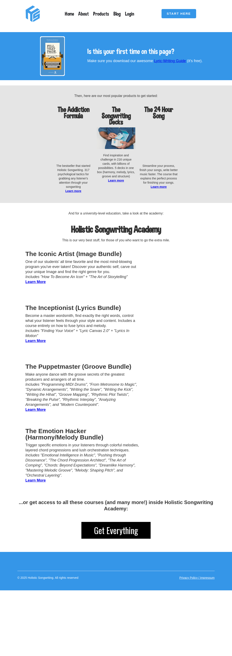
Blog (117, 13)
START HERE (179, 13)
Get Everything (116, 589)
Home (69, 13)
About (83, 13)
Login (129, 13)
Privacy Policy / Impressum (197, 637)
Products (101, 13)
